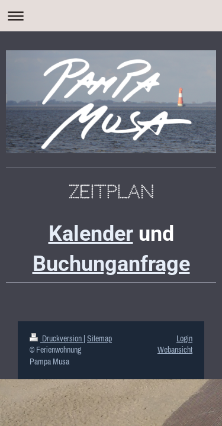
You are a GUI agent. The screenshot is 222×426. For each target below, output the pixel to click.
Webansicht (174, 349)
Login (184, 338)
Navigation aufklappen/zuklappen (111, 15)
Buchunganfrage (111, 263)
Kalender (91, 233)
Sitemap (99, 338)
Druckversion (56, 338)
